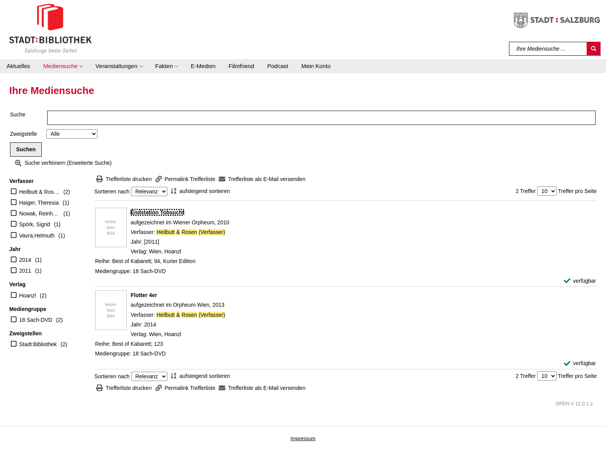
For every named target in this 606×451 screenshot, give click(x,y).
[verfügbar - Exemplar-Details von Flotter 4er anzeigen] (580, 363)
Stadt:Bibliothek (38, 344)
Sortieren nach (111, 191)
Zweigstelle (23, 134)
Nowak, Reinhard (39, 213)
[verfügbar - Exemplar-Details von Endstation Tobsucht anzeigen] (580, 281)
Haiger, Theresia (39, 203)
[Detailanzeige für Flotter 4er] (144, 295)
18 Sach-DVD (36, 320)
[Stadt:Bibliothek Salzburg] (50, 28)
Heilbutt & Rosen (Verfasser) (39, 192)
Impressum (303, 438)
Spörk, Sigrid (34, 224)
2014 (25, 260)
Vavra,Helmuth (37, 235)
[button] (63, 66)
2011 (25, 271)
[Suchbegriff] (548, 49)
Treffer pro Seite (577, 191)
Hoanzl (27, 295)
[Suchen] (594, 49)
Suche (18, 114)
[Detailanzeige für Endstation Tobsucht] (157, 212)
